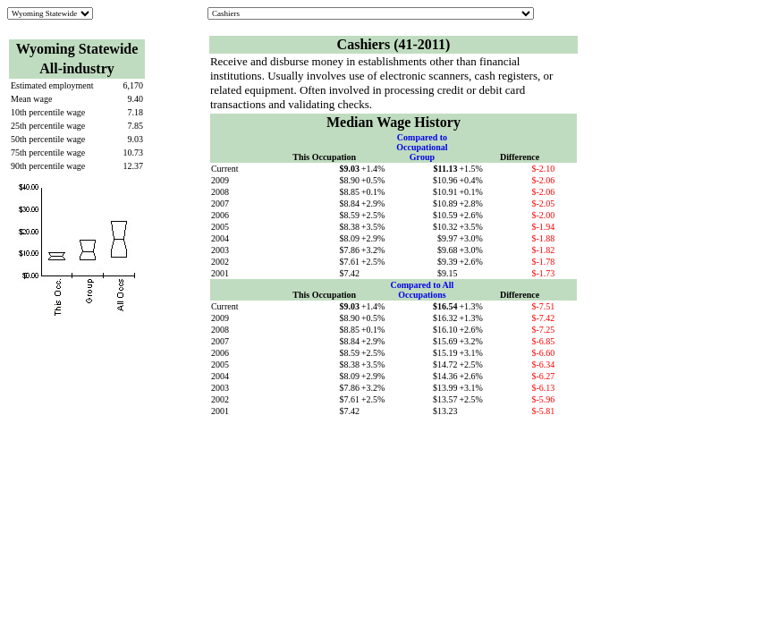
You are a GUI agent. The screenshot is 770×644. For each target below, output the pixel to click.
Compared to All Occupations (421, 290)
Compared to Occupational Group (421, 147)
